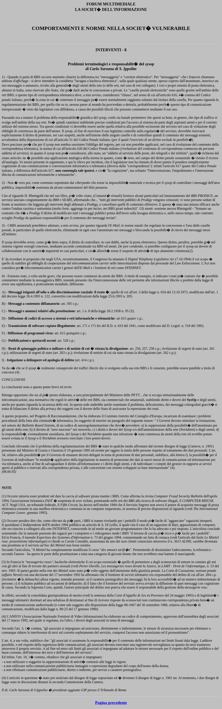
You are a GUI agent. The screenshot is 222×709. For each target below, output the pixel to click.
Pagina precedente (111, 702)
